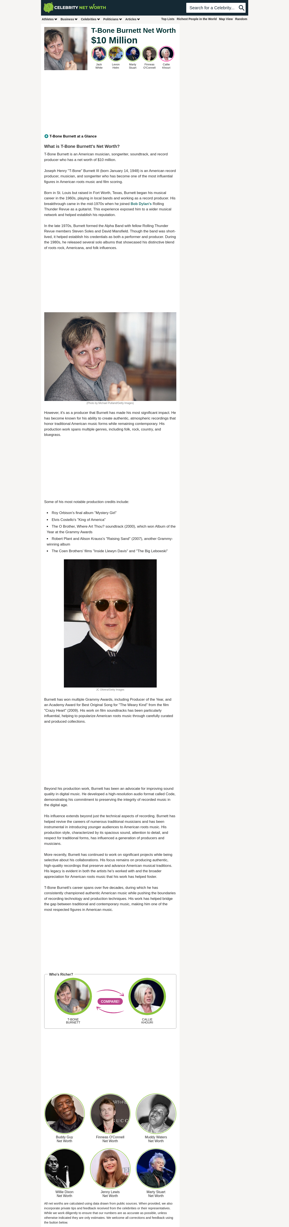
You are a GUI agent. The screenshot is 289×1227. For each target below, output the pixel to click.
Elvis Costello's (64, 520)
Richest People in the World (197, 19)
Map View (226, 19)
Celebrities (90, 19)
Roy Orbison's (63, 513)
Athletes (50, 19)
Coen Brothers (71, 551)
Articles (132, 19)
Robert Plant (62, 539)
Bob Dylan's (141, 204)
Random (241, 19)
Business (69, 19)
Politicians (112, 19)
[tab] (110, 136)
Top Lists (167, 19)
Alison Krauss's (92, 539)
